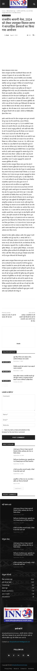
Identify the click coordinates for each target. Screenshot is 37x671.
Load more (18, 488)
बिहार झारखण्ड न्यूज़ (11, 11)
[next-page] (6, 385)
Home (3, 11)
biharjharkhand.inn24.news (19, 665)
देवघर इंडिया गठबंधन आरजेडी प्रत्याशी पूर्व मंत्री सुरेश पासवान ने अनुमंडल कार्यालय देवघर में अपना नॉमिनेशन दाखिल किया (23, 377)
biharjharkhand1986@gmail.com (20, 642)
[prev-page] (3, 385)
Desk (7, 35)
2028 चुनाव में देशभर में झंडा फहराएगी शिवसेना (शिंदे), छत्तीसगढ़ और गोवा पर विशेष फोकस (23, 451)
